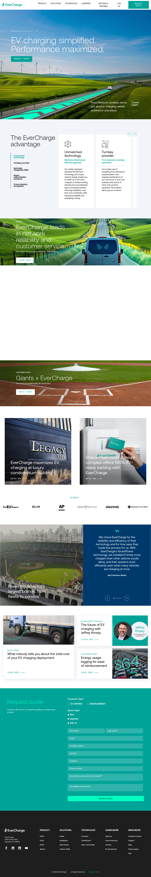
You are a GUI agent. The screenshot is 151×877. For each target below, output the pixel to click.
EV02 (42, 836)
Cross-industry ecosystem (21, 185)
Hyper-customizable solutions (20, 177)
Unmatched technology (19, 157)
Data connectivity (88, 845)
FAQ (129, 853)
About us (108, 836)
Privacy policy (133, 849)
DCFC (42, 845)
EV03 (42, 841)
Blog (130, 845)
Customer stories (134, 836)
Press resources (111, 841)
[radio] (75, 704)
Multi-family (64, 845)
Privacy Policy (94, 872)
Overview (84, 836)
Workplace (64, 841)
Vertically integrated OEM (21, 169)
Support (131, 841)
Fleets (62, 836)
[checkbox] (105, 704)
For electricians (111, 849)
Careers (108, 845)
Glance (42, 849)
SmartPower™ (86, 841)
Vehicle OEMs (65, 849)
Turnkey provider (22, 163)
